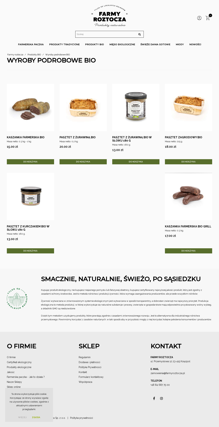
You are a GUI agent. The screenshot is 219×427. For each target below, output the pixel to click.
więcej (22, 417)
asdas (154, 399)
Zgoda (36, 417)
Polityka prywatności (81, 418)
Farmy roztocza (15, 54)
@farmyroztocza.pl (174, 373)
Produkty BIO (34, 54)
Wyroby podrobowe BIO (57, 54)
